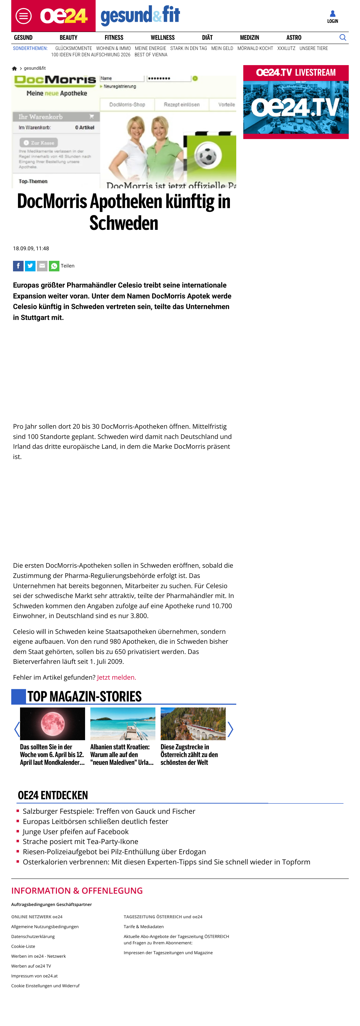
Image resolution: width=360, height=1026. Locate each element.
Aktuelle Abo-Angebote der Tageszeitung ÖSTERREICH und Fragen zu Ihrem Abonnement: (176, 939)
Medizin (249, 37)
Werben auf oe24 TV (31, 966)
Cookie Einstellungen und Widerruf (45, 986)
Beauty (68, 37)
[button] (21, 16)
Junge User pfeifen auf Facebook (73, 831)
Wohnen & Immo (113, 48)
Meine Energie (150, 48)
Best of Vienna (151, 55)
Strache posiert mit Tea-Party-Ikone (77, 841)
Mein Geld (222, 48)
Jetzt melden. (116, 677)
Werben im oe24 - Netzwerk (38, 956)
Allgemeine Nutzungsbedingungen (45, 927)
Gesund (23, 37)
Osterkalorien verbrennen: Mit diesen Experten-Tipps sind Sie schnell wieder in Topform (163, 862)
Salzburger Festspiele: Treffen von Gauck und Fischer (106, 811)
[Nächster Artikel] (226, 730)
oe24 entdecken (53, 795)
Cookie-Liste (23, 946)
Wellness (163, 37)
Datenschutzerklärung (33, 936)
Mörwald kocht (256, 48)
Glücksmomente (74, 48)
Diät (207, 37)
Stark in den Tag (189, 48)
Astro (294, 37)
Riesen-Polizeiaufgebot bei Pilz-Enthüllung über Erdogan (111, 851)
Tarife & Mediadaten (144, 927)
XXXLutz (286, 48)
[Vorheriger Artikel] (22, 730)
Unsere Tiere (314, 48)
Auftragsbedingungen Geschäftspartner (51, 904)
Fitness (114, 37)
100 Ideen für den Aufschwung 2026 (90, 55)
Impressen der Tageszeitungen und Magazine (168, 953)
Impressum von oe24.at (34, 976)
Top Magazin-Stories (84, 698)
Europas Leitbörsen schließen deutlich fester (92, 821)
